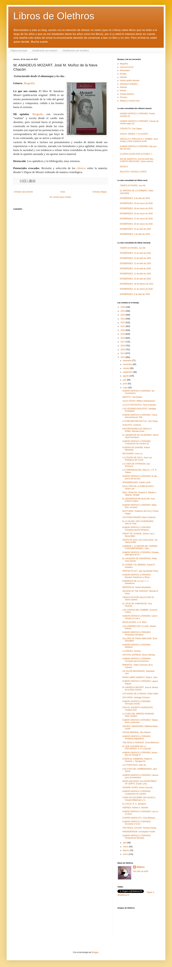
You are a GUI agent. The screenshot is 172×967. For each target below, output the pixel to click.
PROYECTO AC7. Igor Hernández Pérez (140, 571)
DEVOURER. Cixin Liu (132, 453)
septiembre (128, 372)
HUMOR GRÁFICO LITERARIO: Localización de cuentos (136, 792)
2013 (123, 357)
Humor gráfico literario (129, 80)
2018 (123, 338)
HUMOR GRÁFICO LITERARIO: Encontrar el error (136, 822)
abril (125, 843)
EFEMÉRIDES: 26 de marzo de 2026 (136, 208)
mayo (125, 387)
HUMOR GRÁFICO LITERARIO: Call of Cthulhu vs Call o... (139, 617)
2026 (123, 307)
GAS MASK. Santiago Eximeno (136, 697)
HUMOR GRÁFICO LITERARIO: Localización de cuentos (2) (136, 442)
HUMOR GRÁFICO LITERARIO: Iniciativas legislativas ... (136, 737)
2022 (123, 322)
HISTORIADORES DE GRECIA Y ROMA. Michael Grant (137, 430)
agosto (126, 376)
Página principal (19, 50)
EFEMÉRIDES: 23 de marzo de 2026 (136, 213)
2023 (123, 319)
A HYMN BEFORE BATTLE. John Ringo (140, 421)
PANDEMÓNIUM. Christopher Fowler (138, 832)
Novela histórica (127, 94)
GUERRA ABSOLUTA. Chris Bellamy (138, 818)
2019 (123, 334)
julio (125, 380)
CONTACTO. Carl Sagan (131, 128)
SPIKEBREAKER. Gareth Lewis (136, 482)
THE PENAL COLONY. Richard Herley (139, 828)
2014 (123, 353)
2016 (123, 345)
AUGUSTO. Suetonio (131, 425)
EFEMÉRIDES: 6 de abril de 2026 (135, 294)
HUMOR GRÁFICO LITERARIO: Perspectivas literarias (136, 836)
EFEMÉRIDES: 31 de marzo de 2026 (136, 289)
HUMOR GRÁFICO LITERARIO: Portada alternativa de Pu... (140, 553)
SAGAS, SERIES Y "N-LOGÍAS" (134, 134)
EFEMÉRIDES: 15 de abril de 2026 (135, 229)
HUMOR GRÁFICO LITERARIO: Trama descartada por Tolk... (139, 416)
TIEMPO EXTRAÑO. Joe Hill (132, 185)
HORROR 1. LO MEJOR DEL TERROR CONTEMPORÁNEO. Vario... (139, 547)
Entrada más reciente (23, 192)
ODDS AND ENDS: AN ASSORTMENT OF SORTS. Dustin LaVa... (139, 782)
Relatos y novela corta (130, 101)
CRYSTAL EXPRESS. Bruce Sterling (138, 655)
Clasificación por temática (75, 50)
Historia (123, 77)
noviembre (128, 364)
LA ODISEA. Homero (131, 651)
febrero (126, 850)
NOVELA (124, 166)
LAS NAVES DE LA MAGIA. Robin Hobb (140, 694)
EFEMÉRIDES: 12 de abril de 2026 (135, 263)
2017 (123, 342)
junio (125, 383)
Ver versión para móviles (60, 197)
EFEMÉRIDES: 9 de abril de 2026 (135, 198)
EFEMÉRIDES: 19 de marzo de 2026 (136, 203)
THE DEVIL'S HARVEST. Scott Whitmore (140, 742)
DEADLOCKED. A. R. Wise (134, 622)
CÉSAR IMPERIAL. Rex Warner (136, 732)
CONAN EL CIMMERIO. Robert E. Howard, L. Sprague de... (137, 760)
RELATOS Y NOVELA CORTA (133, 172)
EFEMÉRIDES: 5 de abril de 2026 (135, 234)
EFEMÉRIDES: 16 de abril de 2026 (135, 279)
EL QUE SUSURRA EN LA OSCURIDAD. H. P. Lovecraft (136, 747)
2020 (123, 330)
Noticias (123, 87)
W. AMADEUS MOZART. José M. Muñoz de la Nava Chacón (140, 688)
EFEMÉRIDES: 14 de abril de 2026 (135, 268)
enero (126, 854)
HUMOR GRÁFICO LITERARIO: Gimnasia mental (136, 702)
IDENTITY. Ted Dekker (132, 397)
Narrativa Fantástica (129, 84)
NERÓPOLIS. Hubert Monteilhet (136, 587)
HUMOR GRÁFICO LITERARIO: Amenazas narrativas (136, 633)
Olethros (140, 867)
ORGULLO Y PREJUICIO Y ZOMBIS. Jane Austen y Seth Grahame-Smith (139, 140)
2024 (123, 315)
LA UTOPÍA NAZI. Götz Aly (134, 765)
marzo (126, 846)
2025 (123, 311)
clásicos (81, 168)
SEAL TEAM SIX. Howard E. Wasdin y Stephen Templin (139, 493)
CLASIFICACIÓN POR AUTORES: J (136, 154)
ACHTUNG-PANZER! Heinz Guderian (139, 517)
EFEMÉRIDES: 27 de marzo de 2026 (136, 219)
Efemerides (125, 70)
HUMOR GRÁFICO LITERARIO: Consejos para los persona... (136, 659)
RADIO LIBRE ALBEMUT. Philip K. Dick (139, 677)
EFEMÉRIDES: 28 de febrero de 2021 (136, 284)
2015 (123, 349)
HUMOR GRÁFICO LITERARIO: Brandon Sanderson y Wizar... (136, 576)
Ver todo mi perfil (140, 871)
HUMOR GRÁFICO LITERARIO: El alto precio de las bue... (139, 477)
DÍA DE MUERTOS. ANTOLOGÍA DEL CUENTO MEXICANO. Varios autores (137, 160)
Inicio (63, 192)
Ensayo (123, 74)
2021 (123, 326)
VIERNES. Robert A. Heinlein (135, 807)
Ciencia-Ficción (126, 67)
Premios (123, 97)
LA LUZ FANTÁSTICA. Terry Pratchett (139, 405)
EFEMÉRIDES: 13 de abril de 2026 (135, 258)
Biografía (29, 83)
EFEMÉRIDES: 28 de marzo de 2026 (136, 224)
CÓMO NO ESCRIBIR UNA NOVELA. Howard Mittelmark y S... (139, 798)
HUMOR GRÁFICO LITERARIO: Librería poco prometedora (140, 776)
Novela (123, 90)
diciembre (127, 360)
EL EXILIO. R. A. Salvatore (134, 804)
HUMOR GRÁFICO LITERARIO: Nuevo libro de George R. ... (139, 753)
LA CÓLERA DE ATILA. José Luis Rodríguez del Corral (137, 458)
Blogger (95, 952)
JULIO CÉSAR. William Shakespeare (138, 401)
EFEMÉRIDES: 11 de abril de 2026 (135, 273)
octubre (126, 368)
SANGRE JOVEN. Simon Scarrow (137, 787)
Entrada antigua (100, 192)
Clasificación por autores (44, 50)
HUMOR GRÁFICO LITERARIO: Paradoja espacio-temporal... (136, 528)
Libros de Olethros (53, 15)
